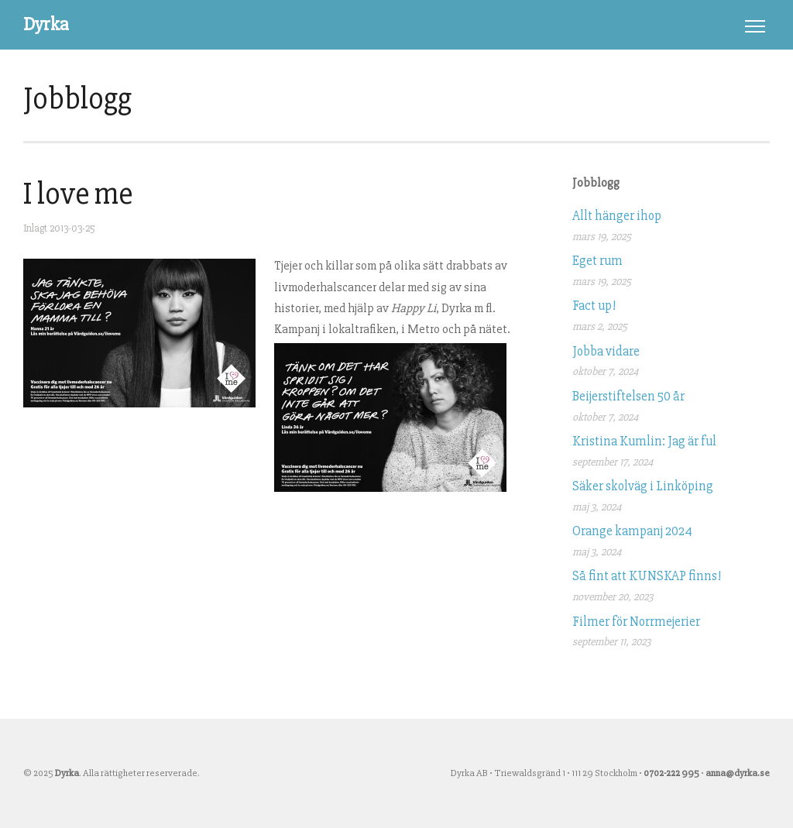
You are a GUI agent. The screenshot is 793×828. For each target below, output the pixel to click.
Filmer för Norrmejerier (636, 621)
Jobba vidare (606, 351)
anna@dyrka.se (737, 773)
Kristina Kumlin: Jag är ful (644, 441)
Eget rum (597, 261)
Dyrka (46, 24)
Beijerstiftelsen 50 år (628, 396)
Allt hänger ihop (616, 216)
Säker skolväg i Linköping (642, 486)
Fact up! (594, 305)
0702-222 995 (671, 773)
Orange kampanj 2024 (632, 531)
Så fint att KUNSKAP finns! (646, 576)
